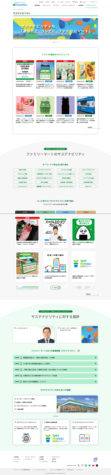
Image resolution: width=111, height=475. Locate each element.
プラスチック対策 (23, 174)
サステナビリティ (56, 457)
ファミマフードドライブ (44, 170)
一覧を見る (93, 128)
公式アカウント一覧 (71, 465)
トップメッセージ (23, 186)
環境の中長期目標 (23, 178)
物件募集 (47, 2)
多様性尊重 (86, 212)
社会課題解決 (66, 212)
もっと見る (54, 287)
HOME (14, 9)
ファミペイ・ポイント (68, 5)
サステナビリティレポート (66, 186)
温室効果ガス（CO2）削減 (44, 174)
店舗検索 (76, 2)
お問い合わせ (68, 2)
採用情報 (53, 2)
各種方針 (54, 459)
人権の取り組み (22, 182)
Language (84, 2)
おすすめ (25, 212)
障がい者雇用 (44, 182)
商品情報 (37, 5)
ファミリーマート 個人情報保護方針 (21, 469)
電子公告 (54, 461)
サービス (56, 5)
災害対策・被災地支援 (66, 182)
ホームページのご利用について (57, 469)
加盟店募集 (41, 2)
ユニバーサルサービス (88, 170)
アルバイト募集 (60, 2)
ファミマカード (28, 459)
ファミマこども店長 (88, 178)
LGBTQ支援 (88, 174)
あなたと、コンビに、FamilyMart (20, 4)
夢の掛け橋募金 (66, 178)
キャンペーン (47, 5)
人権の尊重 (20, 409)
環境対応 (45, 212)
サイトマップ (80, 469)
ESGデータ (88, 186)
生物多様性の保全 (88, 182)
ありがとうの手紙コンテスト (45, 178)
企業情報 (80, 5)
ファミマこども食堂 (66, 170)
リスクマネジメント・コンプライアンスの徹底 (31, 406)
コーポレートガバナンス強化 (25, 399)
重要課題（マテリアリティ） (44, 186)
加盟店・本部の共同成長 (24, 402)
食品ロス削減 (22, 170)
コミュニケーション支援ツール (66, 174)
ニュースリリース (43, 461)
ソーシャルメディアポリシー (40, 469)
